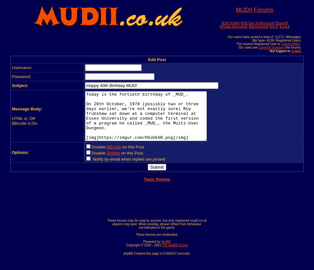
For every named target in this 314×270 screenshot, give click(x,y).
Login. (297, 51)
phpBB (166, 251)
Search (281, 23)
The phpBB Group (175, 255)
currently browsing (272, 47)
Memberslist (258, 26)
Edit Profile (230, 23)
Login (284, 26)
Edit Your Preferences (257, 23)
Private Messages (233, 26)
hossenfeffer (291, 44)
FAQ (274, 26)
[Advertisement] (108, 43)
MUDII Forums (254, 10)
